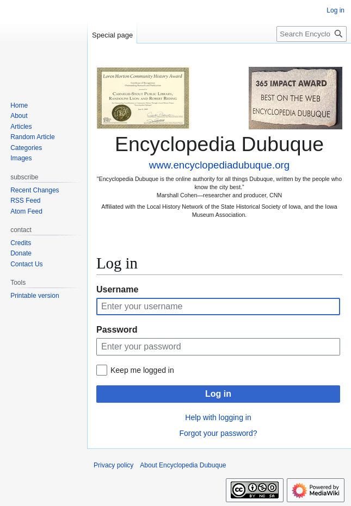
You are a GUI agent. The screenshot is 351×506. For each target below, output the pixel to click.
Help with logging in (218, 417)
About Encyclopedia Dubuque (183, 465)
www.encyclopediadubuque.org (219, 165)
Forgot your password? (218, 433)
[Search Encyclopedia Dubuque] (311, 34)
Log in (218, 393)
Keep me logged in (142, 370)
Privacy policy (113, 465)
